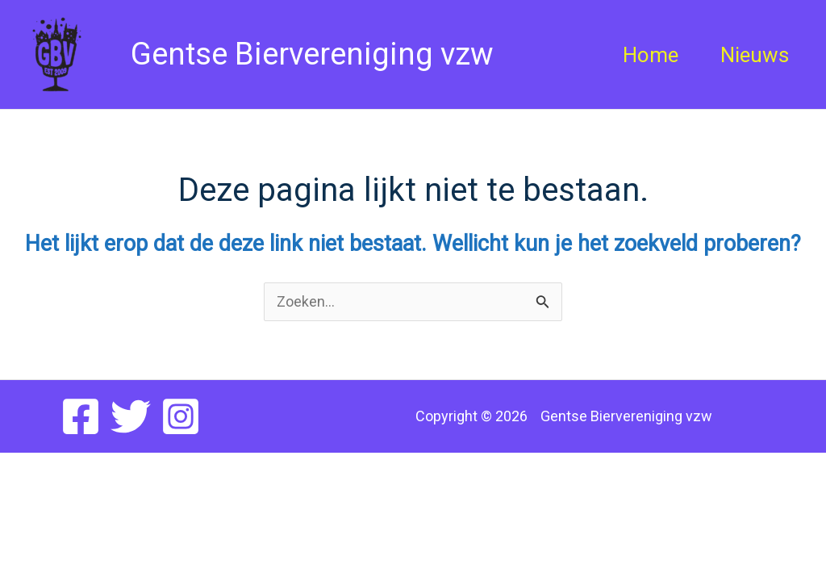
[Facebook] (80, 416)
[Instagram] (181, 416)
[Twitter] (131, 416)
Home (650, 55)
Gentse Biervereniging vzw (301, 54)
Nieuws (754, 55)
